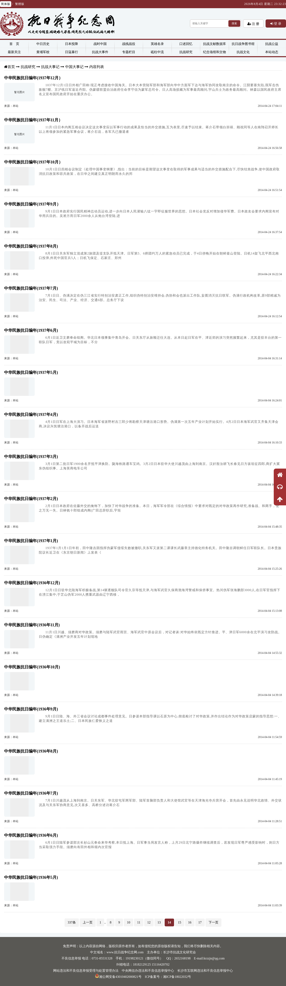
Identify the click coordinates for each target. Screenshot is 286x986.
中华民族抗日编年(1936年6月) (31, 835)
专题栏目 (128, 52)
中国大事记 (74, 67)
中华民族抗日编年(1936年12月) (32, 583)
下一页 (213, 922)
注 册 (255, 23)
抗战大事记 (50, 67)
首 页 (14, 44)
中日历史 (42, 44)
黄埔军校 (42, 52)
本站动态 (271, 52)
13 (159, 922)
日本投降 (71, 44)
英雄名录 (157, 44)
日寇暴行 (71, 52)
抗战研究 (185, 52)
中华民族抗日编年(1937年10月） (33, 162)
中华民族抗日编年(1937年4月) (31, 414)
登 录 (277, 23)
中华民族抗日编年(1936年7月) (31, 793)
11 (138, 922)
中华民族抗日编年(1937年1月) (31, 540)
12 (149, 922)
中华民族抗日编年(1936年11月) (32, 625)
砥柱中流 (157, 52)
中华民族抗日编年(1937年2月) (31, 498)
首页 (11, 67)
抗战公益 (271, 44)
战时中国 (100, 44)
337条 (72, 922)
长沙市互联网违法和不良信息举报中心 (205, 970)
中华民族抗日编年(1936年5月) (31, 877)
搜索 (234, 23)
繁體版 (19, 4)
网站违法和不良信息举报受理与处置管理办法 (85, 970)
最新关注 (14, 52)
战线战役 (128, 44)
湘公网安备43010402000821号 (118, 976)
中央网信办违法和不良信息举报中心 (148, 970)
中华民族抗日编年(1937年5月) (31, 372)
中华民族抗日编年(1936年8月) (31, 751)
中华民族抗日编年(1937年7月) (31, 288)
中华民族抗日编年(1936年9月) (31, 709)
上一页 (88, 922)
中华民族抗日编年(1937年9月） (32, 204)
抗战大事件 (100, 52)
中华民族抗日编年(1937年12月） (33, 78)
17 (200, 922)
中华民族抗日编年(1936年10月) (32, 667)
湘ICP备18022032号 (177, 976)
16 (189, 922)
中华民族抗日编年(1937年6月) (31, 330)
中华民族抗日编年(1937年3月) (31, 456)
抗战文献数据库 (214, 44)
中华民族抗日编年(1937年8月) (31, 246)
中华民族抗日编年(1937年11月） (33, 120)
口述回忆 (185, 44)
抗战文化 (243, 52)
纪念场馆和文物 (214, 52)
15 (179, 922)
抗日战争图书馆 (243, 44)
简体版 (5, 4)
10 (128, 922)
